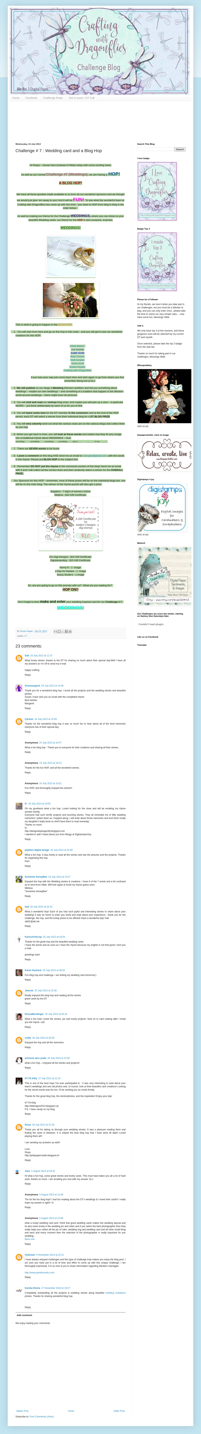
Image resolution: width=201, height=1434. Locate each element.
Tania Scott (78, 363)
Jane (27, 1171)
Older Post (119, 1411)
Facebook (31, 97)
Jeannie (29, 990)
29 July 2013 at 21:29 (43, 1124)
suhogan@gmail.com (95, 455)
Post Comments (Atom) (42, 1416)
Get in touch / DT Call (82, 97)
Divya (28, 1124)
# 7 (25, 636)
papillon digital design (37, 850)
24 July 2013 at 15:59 (46, 719)
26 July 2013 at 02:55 (43, 1038)
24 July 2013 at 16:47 (50, 742)
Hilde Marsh (77, 346)
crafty (28, 1038)
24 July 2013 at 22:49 (61, 850)
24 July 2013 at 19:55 (39, 803)
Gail (27, 655)
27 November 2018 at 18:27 (55, 1288)
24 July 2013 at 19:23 (50, 763)
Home (16, 97)
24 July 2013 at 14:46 (52, 685)
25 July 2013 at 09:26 (54, 970)
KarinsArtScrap (33, 937)
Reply (28, 675)
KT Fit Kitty (31, 1078)
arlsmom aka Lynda (35, 1058)
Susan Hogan (77, 366)
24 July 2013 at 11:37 (41, 655)
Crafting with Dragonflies (77, 370)
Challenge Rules (53, 97)
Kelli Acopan (77, 359)
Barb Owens (77, 356)
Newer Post (22, 1411)
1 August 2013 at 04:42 (43, 1171)
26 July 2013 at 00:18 (56, 1014)
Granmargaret (32, 685)
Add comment (24, 1315)
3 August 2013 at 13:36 (51, 1194)
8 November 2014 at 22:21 (50, 1254)
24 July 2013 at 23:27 (59, 876)
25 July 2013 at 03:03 (54, 937)
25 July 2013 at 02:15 (41, 906)
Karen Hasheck (33, 970)
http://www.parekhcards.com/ (40, 1272)
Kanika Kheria (32, 1288)
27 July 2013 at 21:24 (49, 1078)
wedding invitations (116, 1293)
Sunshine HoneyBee (36, 876)
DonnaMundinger (34, 1014)
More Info (30, 1239)
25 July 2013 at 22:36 (46, 990)
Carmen (29, 719)
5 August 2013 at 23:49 (51, 1218)
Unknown (30, 1254)
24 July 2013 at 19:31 (50, 783)
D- (26, 803)
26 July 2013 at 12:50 (59, 1058)
